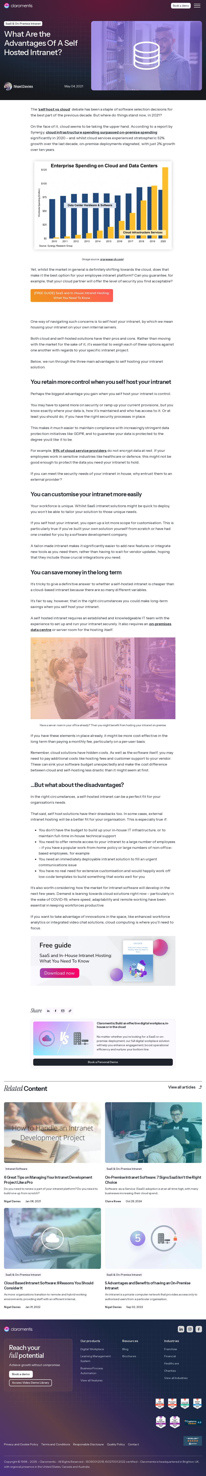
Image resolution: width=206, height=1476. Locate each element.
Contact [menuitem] (133, 1444)
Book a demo (181, 5)
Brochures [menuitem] (129, 1356)
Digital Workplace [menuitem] (92, 1349)
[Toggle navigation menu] (197, 5)
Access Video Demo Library (30, 1382)
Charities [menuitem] (170, 1371)
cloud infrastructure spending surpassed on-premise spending (101, 132)
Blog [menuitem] (125, 1349)
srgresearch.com (111, 259)
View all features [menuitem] (91, 1380)
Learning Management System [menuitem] (95, 1358)
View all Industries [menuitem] (175, 1378)
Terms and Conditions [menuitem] (55, 1444)
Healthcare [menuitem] (171, 1363)
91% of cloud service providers (80, 450)
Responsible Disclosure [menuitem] (88, 1444)
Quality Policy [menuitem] (116, 1444)
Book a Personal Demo (103, 1062)
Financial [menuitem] (170, 1356)
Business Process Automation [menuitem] (91, 1370)
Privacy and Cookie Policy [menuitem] (21, 1444)
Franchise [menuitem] (170, 1349)
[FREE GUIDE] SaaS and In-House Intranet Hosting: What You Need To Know (71, 295)
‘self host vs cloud (54, 109)
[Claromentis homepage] (18, 5)
